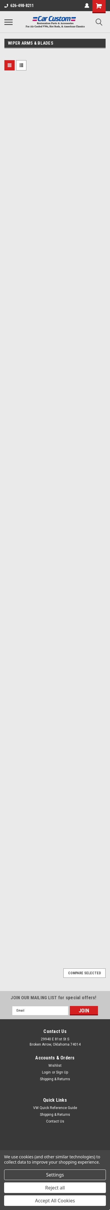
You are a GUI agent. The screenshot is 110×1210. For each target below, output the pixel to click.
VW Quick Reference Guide (55, 1108)
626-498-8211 (19, 5)
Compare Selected (84, 973)
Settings (55, 1175)
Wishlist (55, 1066)
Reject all (55, 1187)
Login (46, 1072)
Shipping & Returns (55, 1079)
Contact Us (55, 1121)
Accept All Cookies (55, 1200)
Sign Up (62, 1072)
